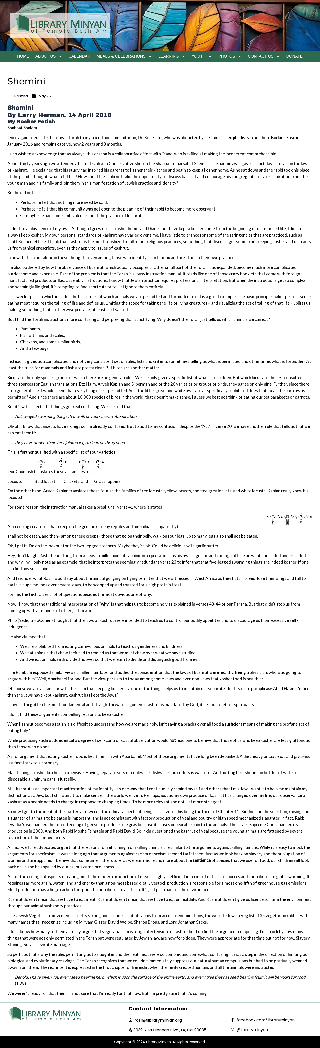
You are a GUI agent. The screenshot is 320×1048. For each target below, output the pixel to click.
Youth (202, 56)
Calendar (79, 56)
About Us (49, 56)
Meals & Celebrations (124, 56)
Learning (172, 56)
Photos (230, 56)
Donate (294, 56)
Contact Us (264, 56)
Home (23, 56)
